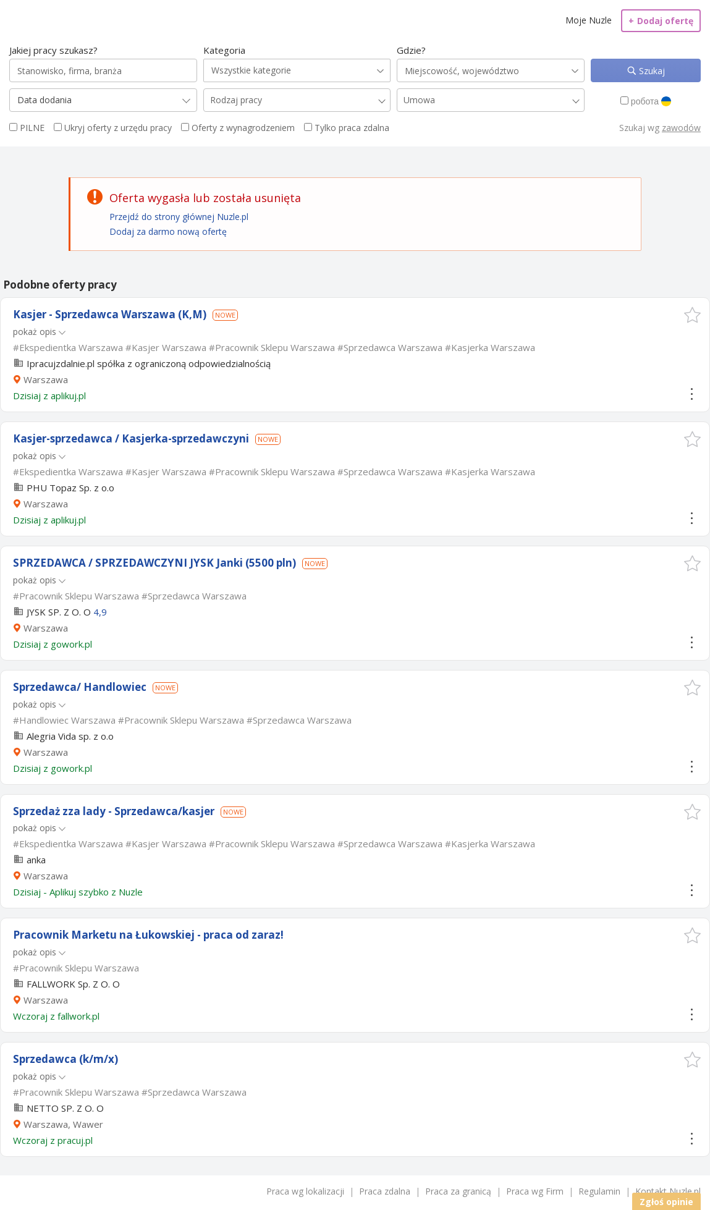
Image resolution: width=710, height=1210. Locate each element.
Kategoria (224, 50)
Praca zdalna (384, 1191)
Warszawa (45, 379)
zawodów (681, 127)
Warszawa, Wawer (63, 1124)
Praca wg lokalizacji (305, 1191)
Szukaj (650, 71)
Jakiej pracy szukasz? (53, 50)
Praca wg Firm (535, 1191)
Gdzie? (411, 50)
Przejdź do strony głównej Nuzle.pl (178, 216)
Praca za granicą (458, 1191)
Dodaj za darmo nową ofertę (168, 231)
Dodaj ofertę (660, 21)
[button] (692, 315)
